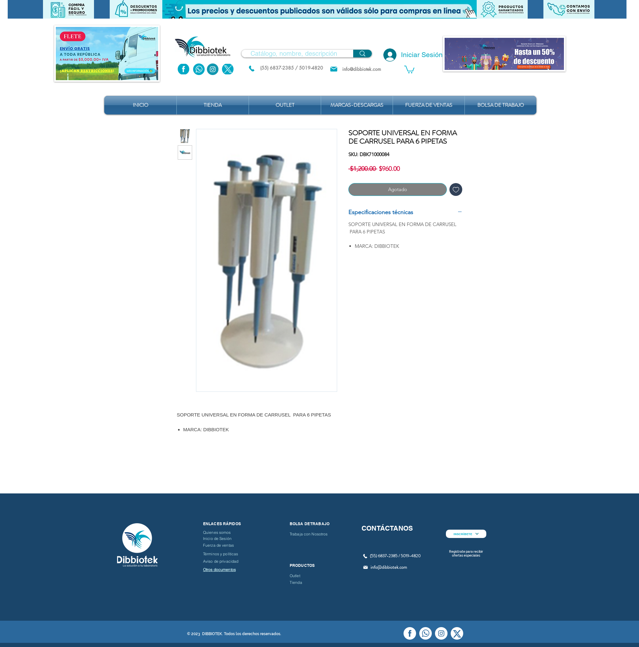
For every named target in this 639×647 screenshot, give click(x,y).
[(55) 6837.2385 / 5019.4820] (251, 68)
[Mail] (333, 69)
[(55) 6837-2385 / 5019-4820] (291, 68)
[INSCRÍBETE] (466, 534)
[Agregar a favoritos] (456, 189)
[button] (319, 9)
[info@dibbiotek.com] (361, 69)
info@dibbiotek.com (389, 567)
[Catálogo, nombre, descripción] (294, 53)
